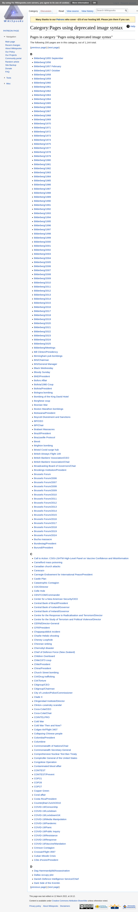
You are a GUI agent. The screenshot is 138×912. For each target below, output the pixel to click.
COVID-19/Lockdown (45, 811)
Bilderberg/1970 (42, 123)
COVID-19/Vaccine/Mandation (50, 843)
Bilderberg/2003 (42, 254)
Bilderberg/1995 (42, 221)
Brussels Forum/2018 (45, 527)
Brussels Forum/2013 (45, 506)
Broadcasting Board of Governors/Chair (55, 466)
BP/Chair (39, 425)
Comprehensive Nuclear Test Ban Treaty (55, 754)
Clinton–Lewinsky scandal (47, 705)
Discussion (46, 11)
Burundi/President (43, 547)
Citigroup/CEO (41, 684)
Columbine (39, 741)
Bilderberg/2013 (42, 294)
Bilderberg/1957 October (47, 70)
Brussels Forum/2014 (45, 510)
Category (33, 11)
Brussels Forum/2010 (45, 494)
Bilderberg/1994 (42, 217)
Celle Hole (39, 591)
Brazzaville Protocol (44, 437)
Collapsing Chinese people (48, 733)
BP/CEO (38, 421)
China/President (42, 668)
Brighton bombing (43, 445)
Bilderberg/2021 (42, 327)
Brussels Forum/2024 (45, 535)
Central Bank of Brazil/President (51, 603)
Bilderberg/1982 (42, 168)
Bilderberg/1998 (42, 233)
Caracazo (39, 570)
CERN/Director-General (46, 623)
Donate (8, 68)
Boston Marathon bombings (48, 409)
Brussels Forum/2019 (45, 531)
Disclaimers (65, 906)
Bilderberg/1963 (42, 95)
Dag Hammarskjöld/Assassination (52, 870)
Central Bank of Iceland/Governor (51, 607)
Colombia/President (44, 737)
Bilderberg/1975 (42, 144)
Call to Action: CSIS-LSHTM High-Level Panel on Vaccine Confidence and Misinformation (81, 558)
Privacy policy (35, 906)
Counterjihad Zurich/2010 (47, 803)
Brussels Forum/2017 (45, 523)
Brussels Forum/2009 (45, 490)
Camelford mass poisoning (48, 562)
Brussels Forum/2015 (45, 514)
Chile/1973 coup (42, 660)
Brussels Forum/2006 (45, 478)
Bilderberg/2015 (42, 302)
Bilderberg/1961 (42, 86)
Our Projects (11, 55)
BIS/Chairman (41, 360)
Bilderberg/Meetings (44, 347)
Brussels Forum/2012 (45, 502)
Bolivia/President (43, 388)
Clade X (38, 697)
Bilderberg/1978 (42, 152)
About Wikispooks (13, 48)
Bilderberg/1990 (42, 201)
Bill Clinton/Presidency (46, 352)
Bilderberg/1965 (42, 103)
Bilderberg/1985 (42, 180)
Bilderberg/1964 (42, 99)
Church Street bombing (46, 672)
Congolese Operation (45, 762)
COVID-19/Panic (43, 827)
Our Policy (10, 52)
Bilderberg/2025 (42, 343)
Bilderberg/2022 (42, 331)
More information (80, 3)
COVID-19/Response (45, 839)
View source (73, 11)
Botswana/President (44, 413)
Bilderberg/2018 (42, 315)
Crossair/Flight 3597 (44, 851)
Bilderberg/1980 (42, 160)
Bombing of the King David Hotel (51, 396)
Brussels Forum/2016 (45, 519)
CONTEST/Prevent (44, 774)
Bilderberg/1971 (42, 127)
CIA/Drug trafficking (44, 676)
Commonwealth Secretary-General (52, 750)
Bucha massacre (43, 539)
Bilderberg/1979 (42, 156)
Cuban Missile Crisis (45, 856)
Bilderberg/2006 (42, 266)
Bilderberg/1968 (42, 115)
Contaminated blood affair (47, 766)
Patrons (60, 19)
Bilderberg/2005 (42, 262)
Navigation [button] (11, 37)
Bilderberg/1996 (42, 225)
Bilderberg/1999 (42, 237)
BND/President (42, 376)
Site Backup (10, 65)
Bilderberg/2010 (42, 282)
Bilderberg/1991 (42, 205)
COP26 (38, 782)
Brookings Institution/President (50, 470)
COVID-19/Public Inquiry (47, 831)
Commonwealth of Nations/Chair (51, 746)
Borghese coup (42, 400)
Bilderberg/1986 (42, 184)
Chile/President (42, 664)
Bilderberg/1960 (42, 82)
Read (61, 11)
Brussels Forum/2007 (45, 482)
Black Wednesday (43, 368)
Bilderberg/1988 (42, 192)
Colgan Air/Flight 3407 (45, 729)
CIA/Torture (40, 680)
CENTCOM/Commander (47, 595)
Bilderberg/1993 (42, 213)
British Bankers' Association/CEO (51, 457)
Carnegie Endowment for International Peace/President (63, 574)
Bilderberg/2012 (42, 290)
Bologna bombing (43, 392)
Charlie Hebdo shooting (46, 635)
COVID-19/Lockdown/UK (47, 815)
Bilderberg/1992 (42, 209)
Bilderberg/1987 (42, 188)
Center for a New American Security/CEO (56, 599)
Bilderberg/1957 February (47, 66)
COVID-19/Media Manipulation (50, 819)
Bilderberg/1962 (42, 91)
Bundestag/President (45, 543)
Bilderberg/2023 (42, 335)
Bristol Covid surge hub (46, 449)
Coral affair (40, 794)
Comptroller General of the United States (55, 758)
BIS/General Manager (45, 364)
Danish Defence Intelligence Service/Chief (56, 879)
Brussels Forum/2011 (45, 498)
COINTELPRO (42, 717)
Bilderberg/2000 (42, 241)
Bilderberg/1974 (42, 139)
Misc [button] (8, 83)
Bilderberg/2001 (42, 245)
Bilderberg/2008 (42, 274)
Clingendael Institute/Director (49, 701)
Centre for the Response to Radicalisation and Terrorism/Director (68, 615)
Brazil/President (42, 433)
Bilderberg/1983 (42, 172)
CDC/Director (41, 586)
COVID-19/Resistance (45, 835)
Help (132, 26)
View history (87, 11)
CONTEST (39, 770)
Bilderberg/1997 (42, 229)
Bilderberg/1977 (42, 148)
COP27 (38, 786)
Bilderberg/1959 (42, 78)
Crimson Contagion (44, 847)
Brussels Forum (42, 474)
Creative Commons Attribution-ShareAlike (69, 901)
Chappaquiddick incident (47, 631)
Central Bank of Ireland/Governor (51, 611)
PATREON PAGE (11, 31)
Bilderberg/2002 (42, 249)
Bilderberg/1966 (42, 107)
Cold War (39, 721)
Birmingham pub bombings (48, 356)
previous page (38, 47)
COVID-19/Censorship (46, 807)
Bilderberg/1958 (42, 74)
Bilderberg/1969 (42, 119)
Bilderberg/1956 (42, 62)
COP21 (38, 778)
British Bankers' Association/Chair (52, 462)
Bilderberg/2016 (42, 307)
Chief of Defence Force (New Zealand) (54, 652)
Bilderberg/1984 (42, 176)
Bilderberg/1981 (42, 164)
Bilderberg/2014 (42, 298)
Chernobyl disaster (44, 648)
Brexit (37, 441)
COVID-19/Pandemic (45, 823)
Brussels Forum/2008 (45, 486)
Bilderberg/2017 (42, 311)
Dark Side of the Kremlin (47, 883)
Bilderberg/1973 (42, 135)
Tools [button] (8, 78)
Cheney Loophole (43, 639)
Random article (12, 62)
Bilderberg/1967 (42, 111)
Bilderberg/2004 (42, 258)
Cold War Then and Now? (47, 725)
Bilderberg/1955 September (48, 58)
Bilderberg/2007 (42, 270)
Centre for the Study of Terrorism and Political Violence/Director (67, 619)
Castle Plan (40, 578)
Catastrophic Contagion (46, 582)
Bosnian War (41, 404)
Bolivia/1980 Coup (43, 384)
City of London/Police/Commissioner (53, 692)
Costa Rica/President (45, 798)
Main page (10, 42)
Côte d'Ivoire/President (46, 860)
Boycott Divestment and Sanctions (52, 417)
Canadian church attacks (47, 566)
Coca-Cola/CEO (42, 709)
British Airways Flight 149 (47, 453)
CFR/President (42, 627)
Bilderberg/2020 (42, 323)
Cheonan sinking (43, 643)
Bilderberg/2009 (42, 278)
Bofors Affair (40, 380)
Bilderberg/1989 (42, 197)
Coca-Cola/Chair (43, 713)
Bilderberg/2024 (42, 339)
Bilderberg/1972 (42, 131)
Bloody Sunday (42, 372)
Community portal (13, 58)
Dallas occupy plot (43, 875)
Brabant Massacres (44, 429)
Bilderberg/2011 (42, 286)
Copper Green (41, 790)
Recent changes (12, 45)
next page (53, 47)
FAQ (7, 72)
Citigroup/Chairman (44, 688)
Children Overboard (44, 656)
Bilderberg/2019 (42, 319)
